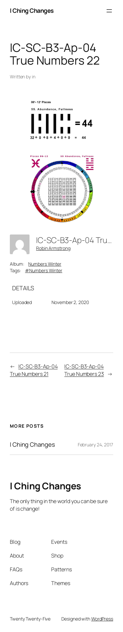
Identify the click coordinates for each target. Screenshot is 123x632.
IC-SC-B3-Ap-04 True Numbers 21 (34, 370)
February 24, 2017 (95, 444)
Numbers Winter (44, 264)
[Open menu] (109, 11)
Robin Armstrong (53, 248)
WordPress (102, 619)
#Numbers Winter (43, 270)
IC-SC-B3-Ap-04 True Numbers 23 (84, 370)
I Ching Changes (32, 10)
